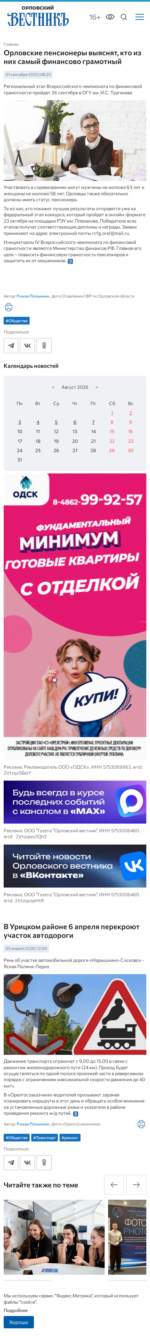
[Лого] (38, 16)
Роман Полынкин (33, 296)
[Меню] (139, 17)
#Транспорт (44, 1137)
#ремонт (70, 1137)
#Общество (17, 320)
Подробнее (16, 1310)
